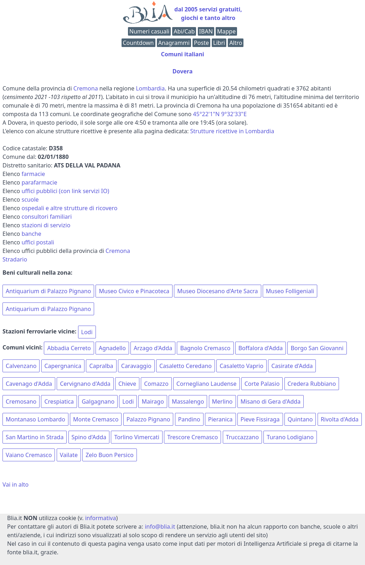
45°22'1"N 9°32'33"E (220, 114)
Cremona (85, 88)
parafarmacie (39, 182)
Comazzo (156, 384)
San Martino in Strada (34, 437)
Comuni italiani (182, 54)
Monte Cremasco (95, 419)
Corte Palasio (262, 384)
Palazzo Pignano (148, 419)
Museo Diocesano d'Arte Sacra (217, 291)
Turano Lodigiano (290, 437)
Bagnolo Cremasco (205, 348)
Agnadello (112, 348)
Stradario (14, 259)
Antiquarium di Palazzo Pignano (48, 291)
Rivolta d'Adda (340, 419)
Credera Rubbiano (312, 384)
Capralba (101, 366)
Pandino (189, 419)
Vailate (69, 455)
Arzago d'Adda (153, 348)
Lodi (87, 332)
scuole (29, 199)
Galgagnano (98, 401)
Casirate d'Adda (292, 366)
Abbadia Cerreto (69, 348)
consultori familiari (46, 217)
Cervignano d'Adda (85, 384)
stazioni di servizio (45, 225)
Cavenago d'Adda (29, 384)
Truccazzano (242, 437)
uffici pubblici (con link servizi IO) (65, 191)
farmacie (33, 174)
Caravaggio (136, 366)
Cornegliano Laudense (206, 384)
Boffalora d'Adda (260, 348)
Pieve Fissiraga (260, 419)
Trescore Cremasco (192, 437)
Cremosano (21, 401)
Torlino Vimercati (136, 437)
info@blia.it (160, 526)
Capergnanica (63, 366)
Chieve (127, 384)
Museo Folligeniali (290, 291)
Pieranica (220, 419)
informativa (100, 518)
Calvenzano (21, 366)
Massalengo (188, 401)
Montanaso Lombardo (35, 419)
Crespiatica (59, 401)
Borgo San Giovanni (317, 348)
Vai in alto (15, 484)
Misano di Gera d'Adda (270, 401)
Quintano (300, 419)
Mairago (153, 401)
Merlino (222, 401)
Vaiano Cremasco (29, 455)
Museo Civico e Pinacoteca (134, 291)
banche (31, 234)
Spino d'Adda (89, 437)
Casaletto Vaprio (241, 366)
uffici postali (37, 242)
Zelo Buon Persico (110, 455)
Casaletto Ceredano (185, 366)
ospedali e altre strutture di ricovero (69, 208)
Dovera (183, 71)
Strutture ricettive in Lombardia (232, 131)
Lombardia (150, 88)
